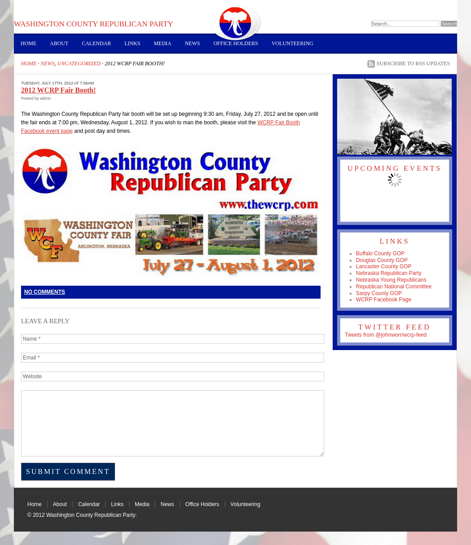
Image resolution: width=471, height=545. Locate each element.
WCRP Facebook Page (383, 299)
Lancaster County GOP (383, 266)
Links (132, 43)
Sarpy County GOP (379, 293)
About (59, 43)
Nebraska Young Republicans (391, 280)
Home (28, 43)
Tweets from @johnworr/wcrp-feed (386, 335)
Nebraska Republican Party (388, 273)
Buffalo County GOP (380, 253)
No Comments (44, 292)
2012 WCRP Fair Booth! (58, 90)
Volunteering (292, 43)
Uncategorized (79, 63)
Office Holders (236, 43)
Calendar (96, 43)
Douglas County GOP (381, 260)
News (192, 43)
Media (162, 43)
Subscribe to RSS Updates (413, 63)
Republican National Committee (394, 286)
